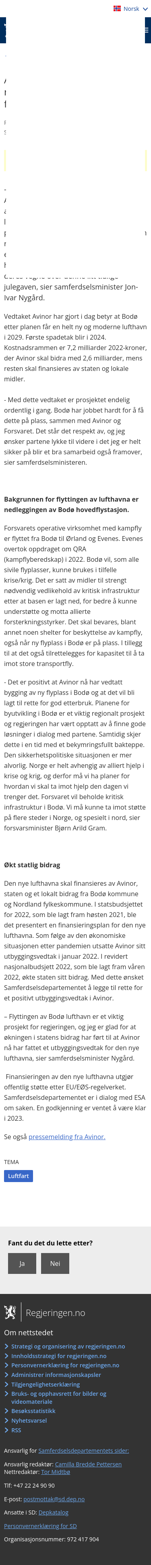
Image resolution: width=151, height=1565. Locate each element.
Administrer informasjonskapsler (56, 1375)
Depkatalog (53, 1512)
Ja (22, 1263)
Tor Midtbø (55, 1472)
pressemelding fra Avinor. (67, 1136)
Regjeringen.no (53, 1312)
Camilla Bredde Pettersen (88, 1464)
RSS (16, 1430)
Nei (55, 1263)
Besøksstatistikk (33, 1411)
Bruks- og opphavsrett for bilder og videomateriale (58, 1397)
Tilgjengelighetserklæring (45, 1384)
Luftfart (18, 1176)
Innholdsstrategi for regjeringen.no (58, 1356)
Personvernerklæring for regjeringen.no (65, 1365)
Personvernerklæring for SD (40, 1526)
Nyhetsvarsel (29, 1420)
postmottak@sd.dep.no (54, 1499)
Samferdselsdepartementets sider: (83, 1450)
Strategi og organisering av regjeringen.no (68, 1346)
